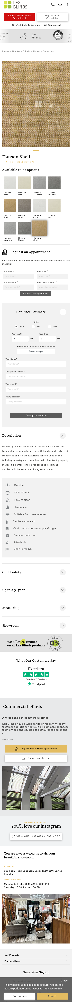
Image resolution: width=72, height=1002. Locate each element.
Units (36, 322)
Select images (36, 351)
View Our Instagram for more (36, 836)
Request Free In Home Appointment (19, 17)
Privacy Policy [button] (53, 988)
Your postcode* (10, 282)
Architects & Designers (26, 25)
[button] (65, 918)
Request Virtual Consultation (53, 17)
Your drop (43, 334)
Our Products (36, 955)
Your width (17, 334)
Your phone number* (47, 282)
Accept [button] (52, 996)
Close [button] (64, 980)
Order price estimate (36, 415)
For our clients (36, 961)
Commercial (52, 25)
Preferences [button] (19, 996)
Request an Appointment (35, 293)
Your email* (42, 271)
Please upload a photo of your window (36, 346)
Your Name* (9, 271)
